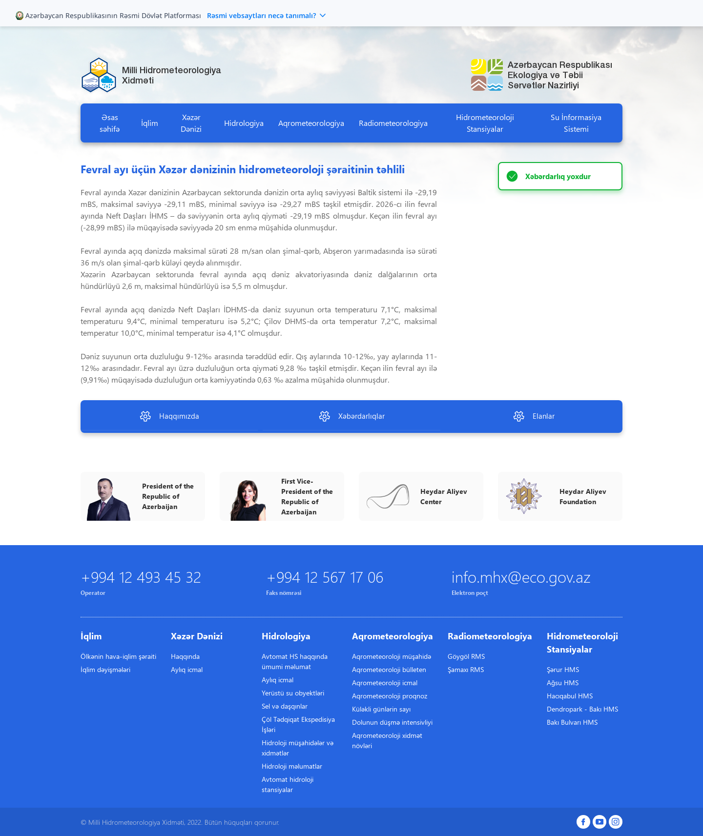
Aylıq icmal (187, 669)
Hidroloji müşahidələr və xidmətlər (297, 747)
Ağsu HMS (563, 682)
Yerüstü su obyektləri (293, 692)
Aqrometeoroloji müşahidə (391, 656)
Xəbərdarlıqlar (351, 416)
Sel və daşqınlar (285, 706)
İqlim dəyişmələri (105, 669)
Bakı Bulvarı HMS (572, 722)
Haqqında (185, 656)
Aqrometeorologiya (311, 123)
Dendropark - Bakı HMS (582, 709)
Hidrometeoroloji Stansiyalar (485, 123)
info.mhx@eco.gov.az (521, 576)
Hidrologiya (244, 123)
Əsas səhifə (110, 123)
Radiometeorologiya (393, 123)
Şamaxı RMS (466, 669)
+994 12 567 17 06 (324, 576)
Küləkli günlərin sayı (381, 709)
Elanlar (534, 416)
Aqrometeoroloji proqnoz (389, 695)
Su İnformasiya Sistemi (576, 123)
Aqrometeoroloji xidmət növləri (387, 740)
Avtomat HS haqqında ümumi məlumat (295, 661)
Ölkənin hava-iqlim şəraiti (118, 656)
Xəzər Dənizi (191, 123)
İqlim (149, 123)
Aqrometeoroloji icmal (384, 682)
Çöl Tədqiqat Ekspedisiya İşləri (298, 724)
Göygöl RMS (466, 656)
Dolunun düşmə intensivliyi (392, 722)
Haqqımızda (169, 416)
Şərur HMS (563, 669)
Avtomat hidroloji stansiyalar (287, 784)
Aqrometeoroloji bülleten (389, 669)
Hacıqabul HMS (570, 695)
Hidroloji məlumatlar (292, 766)
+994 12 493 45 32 (141, 576)
